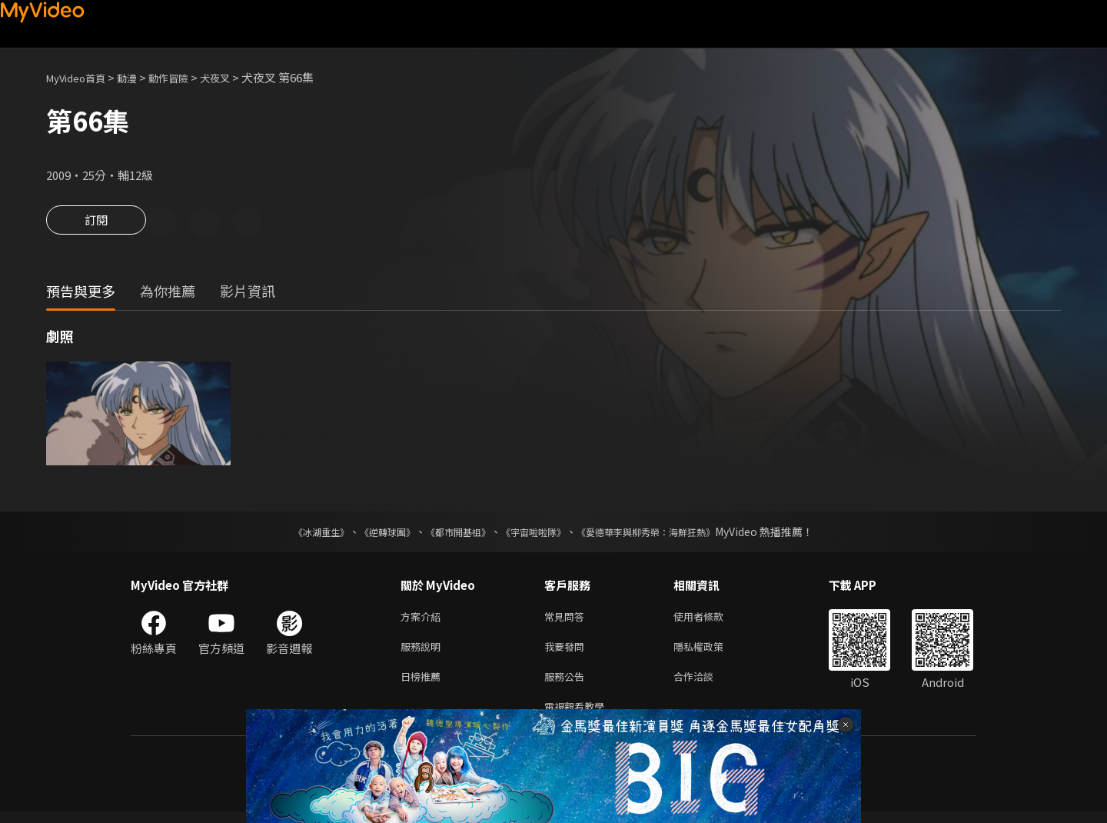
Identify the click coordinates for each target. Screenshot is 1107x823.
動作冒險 (185, 77)
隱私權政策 (711, 652)
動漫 (139, 77)
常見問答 (567, 619)
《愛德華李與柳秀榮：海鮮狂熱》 (665, 533)
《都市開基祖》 (450, 533)
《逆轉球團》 (369, 533)
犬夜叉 (237, 77)
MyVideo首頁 (81, 77)
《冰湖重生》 (294, 533)
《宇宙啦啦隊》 (536, 533)
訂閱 (96, 225)
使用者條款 (711, 619)
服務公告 (567, 684)
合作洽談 (706, 684)
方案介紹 (424, 619)
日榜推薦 (424, 684)
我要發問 (567, 652)
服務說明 (424, 652)
